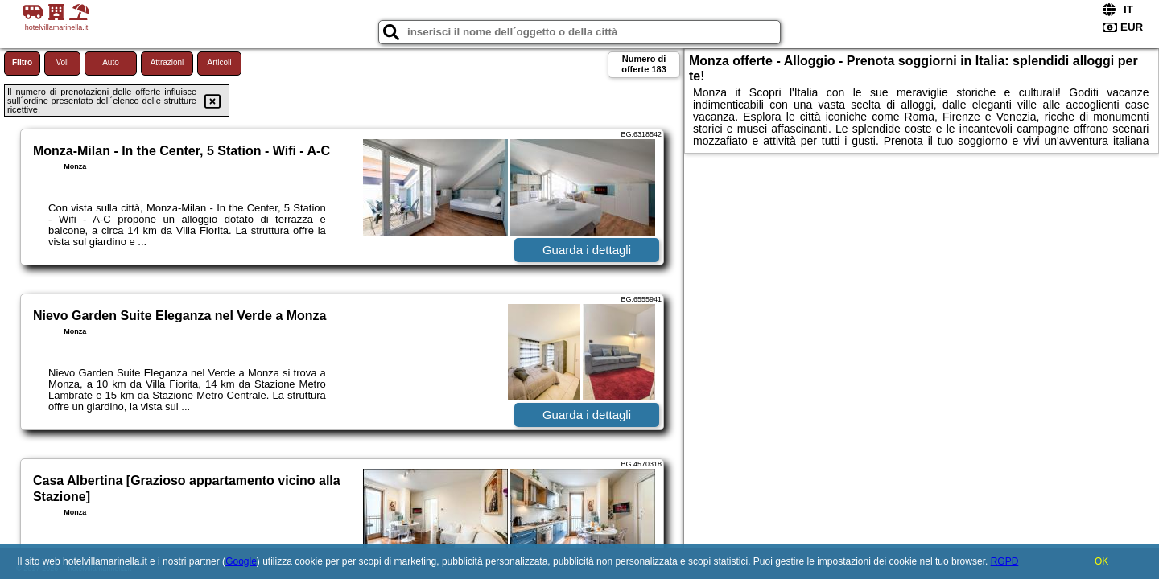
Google (241, 561)
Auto (110, 62)
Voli (62, 62)
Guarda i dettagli (586, 250)
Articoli (219, 62)
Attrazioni (167, 62)
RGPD (1005, 561)
